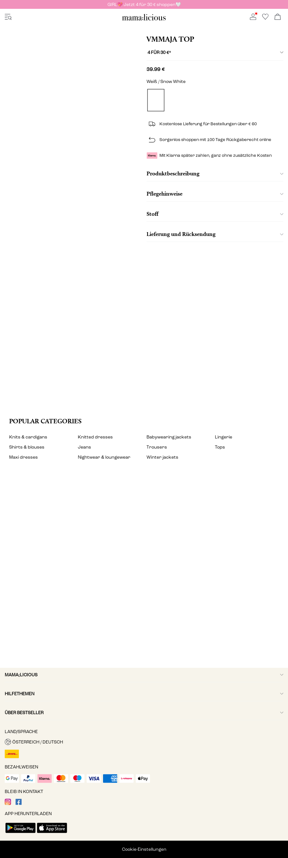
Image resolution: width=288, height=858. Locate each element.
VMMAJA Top (170, 39)
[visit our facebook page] (18, 803)
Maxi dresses (23, 457)
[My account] (144, 571)
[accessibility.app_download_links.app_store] (52, 833)
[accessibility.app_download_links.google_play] (20, 833)
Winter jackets (162, 457)
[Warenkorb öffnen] (277, 17)
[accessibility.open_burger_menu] (8, 17)
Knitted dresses (95, 437)
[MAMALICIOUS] (144, 19)
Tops (220, 447)
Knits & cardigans (28, 437)
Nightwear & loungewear (104, 457)
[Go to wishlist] (265, 18)
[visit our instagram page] (8, 803)
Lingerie (223, 437)
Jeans (84, 447)
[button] (144, 742)
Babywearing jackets (169, 437)
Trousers (157, 447)
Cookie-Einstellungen (144, 849)
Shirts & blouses (26, 447)
